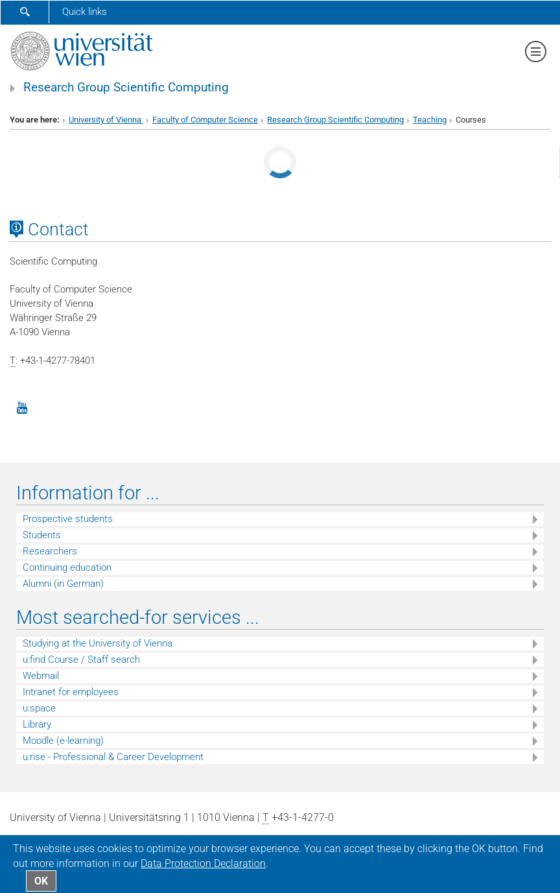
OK (41, 881)
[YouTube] (22, 406)
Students (42, 535)
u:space (39, 708)
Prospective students (68, 519)
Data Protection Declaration (203, 863)
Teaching (430, 120)
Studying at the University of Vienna (97, 643)
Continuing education (67, 567)
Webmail (41, 676)
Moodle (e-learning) (63, 740)
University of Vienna (106, 120)
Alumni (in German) (63, 583)
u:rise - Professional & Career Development (113, 757)
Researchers (50, 551)
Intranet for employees (71, 692)
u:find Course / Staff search (81, 659)
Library (37, 724)
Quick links (84, 12)
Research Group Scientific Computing (126, 87)
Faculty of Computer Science (205, 120)
